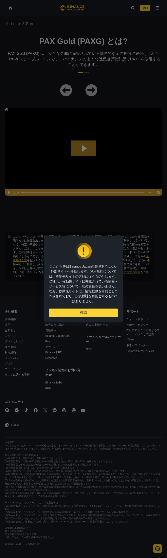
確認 (83, 311)
